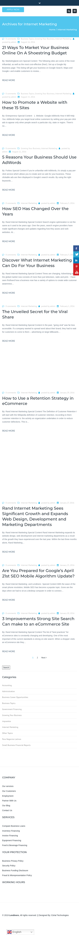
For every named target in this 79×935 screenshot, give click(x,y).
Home (52, 29)
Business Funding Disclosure (15, 870)
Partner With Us (9, 801)
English (14, 932)
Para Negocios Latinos (11, 739)
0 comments (11, 38)
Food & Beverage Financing (14, 845)
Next (44, 657)
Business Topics (27, 38)
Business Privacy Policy (12, 861)
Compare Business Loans (13, 826)
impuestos (6, 721)
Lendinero (14, 915)
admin (13, 42)
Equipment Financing (11, 840)
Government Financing (12, 709)
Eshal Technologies (60, 915)
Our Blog (6, 805)
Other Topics (7, 733)
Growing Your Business (44, 38)
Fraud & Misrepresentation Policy (17, 875)
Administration (8, 691)
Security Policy (8, 865)
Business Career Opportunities (15, 697)
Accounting (7, 685)
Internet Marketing (63, 38)
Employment (7, 796)
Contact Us (7, 810)
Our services (8, 786)
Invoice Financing (10, 835)
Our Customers (9, 791)
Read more (8, 80)
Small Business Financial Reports (16, 745)
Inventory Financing (11, 831)
